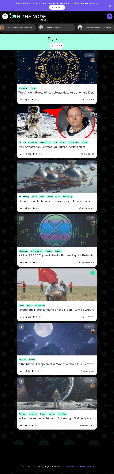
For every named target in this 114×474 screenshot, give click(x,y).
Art (24, 142)
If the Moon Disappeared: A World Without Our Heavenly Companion (57, 364)
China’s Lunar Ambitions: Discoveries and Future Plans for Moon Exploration (57, 201)
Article (89, 55)
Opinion (58, 251)
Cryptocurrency (37, 251)
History (33, 88)
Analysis (22, 359)
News (41, 197)
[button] (5, 16)
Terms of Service (70, 466)
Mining (26, 197)
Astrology (23, 88)
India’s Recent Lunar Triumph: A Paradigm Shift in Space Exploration (57, 418)
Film (55, 142)
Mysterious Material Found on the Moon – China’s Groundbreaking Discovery (57, 310)
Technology (68, 197)
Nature (34, 197)
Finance (49, 251)
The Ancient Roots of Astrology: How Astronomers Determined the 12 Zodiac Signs (57, 92)
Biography (32, 142)
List (90, 163)
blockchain (23, 251)
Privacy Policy (87, 466)
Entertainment (45, 142)
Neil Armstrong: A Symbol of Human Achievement (51, 147)
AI (20, 142)
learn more (57, 7)
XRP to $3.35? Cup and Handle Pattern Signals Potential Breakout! (57, 255)
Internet (84, 142)
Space (57, 197)
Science (50, 197)
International (73, 142)
